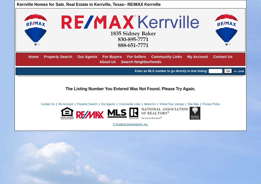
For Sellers (136, 57)
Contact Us (222, 57)
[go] (228, 71)
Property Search (58, 57)
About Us (107, 62)
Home (34, 57)
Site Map (193, 104)
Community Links (166, 57)
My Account (197, 57)
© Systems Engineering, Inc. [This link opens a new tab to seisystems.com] (130, 124)
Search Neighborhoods (141, 62)
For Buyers (112, 57)
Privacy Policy (211, 104)
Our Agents (87, 57)
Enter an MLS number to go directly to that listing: (171, 71)
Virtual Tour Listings (172, 104)
